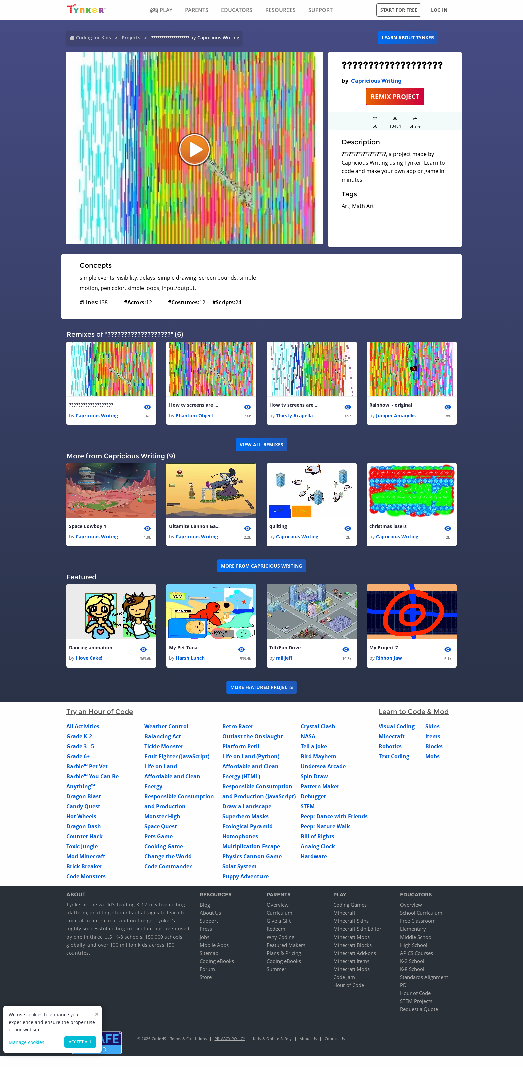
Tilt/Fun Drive (285, 649)
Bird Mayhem (318, 758)
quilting (278, 527)
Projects (131, 37)
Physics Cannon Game (252, 858)
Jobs (204, 938)
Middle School (416, 938)
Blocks (434, 748)
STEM (308, 808)
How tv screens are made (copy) (195, 405)
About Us (210, 914)
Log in (439, 10)
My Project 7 (383, 649)
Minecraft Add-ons (354, 954)
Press (206, 930)
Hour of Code (348, 986)
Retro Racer (237, 728)
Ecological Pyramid (247, 828)
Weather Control (166, 728)
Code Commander (168, 868)
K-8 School (412, 970)
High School (413, 946)
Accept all (80, 1042)
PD (403, 986)
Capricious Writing (376, 81)
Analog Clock (318, 848)
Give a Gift (279, 922)
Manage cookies (26, 1042)
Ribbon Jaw (389, 660)
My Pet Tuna (183, 649)
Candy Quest (83, 808)
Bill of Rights (317, 838)
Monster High (162, 818)
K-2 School (412, 962)
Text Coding (394, 758)
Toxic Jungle (82, 848)
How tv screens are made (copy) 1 (296, 405)
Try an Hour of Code (99, 714)
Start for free (398, 10)
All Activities (82, 728)
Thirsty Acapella (294, 416)
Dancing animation (90, 649)
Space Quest (160, 828)
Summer (276, 970)
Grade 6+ (78, 758)
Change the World (168, 858)
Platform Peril (240, 748)
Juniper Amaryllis (396, 416)
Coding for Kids (93, 37)
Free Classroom (418, 922)
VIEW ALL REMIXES (261, 445)
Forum (207, 970)
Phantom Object (194, 416)
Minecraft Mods (351, 970)
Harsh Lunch (190, 660)
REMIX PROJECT (395, 96)
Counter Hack (84, 838)
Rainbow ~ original (390, 405)
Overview (278, 906)
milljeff (284, 660)
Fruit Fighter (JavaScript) (176, 758)
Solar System (239, 868)
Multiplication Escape (251, 848)
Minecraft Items (351, 962)
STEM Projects (416, 1002)
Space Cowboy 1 (87, 527)
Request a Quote (419, 1010)
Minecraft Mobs (351, 938)
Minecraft (392, 738)
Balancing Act (162, 738)
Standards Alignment (424, 978)
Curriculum (279, 914)
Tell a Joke (314, 748)
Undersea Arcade (323, 768)
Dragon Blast (83, 798)
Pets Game (158, 838)
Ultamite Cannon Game (195, 527)
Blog (205, 906)
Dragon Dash (83, 828)
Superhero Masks (245, 818)
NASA (308, 738)
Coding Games (350, 906)
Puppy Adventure (245, 878)
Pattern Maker (320, 788)
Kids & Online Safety (272, 1040)
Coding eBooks (217, 962)
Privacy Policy (230, 1040)
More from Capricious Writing (261, 567)
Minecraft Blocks (352, 946)
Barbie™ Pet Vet (87, 768)
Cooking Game (163, 848)
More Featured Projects (261, 689)
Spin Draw (314, 778)
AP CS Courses (416, 954)
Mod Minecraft (85, 858)
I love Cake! (89, 660)
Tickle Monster (163, 748)
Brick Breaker (84, 868)
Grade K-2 (79, 738)
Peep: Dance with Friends (334, 818)
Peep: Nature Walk (325, 828)
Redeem (276, 930)
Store (206, 978)
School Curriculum (421, 914)
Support (209, 922)
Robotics (390, 748)
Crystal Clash (318, 728)
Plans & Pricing (284, 954)
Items (432, 738)
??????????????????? (91, 405)
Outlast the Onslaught (252, 738)
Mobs (432, 758)
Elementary (413, 930)
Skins (432, 728)
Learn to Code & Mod (414, 714)
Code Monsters (86, 878)
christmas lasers (388, 527)
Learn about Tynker (408, 37)
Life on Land (160, 768)
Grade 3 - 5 (80, 748)
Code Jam (344, 978)
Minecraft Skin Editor (357, 930)
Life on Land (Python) (250, 758)
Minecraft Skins (351, 922)
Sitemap (209, 954)
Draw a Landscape (246, 808)
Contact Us (335, 1040)
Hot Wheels (81, 818)
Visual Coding (397, 728)
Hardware (314, 858)
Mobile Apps (214, 946)
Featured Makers (286, 946)
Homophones (240, 838)
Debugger (313, 798)
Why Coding (280, 938)
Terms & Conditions (188, 1040)
